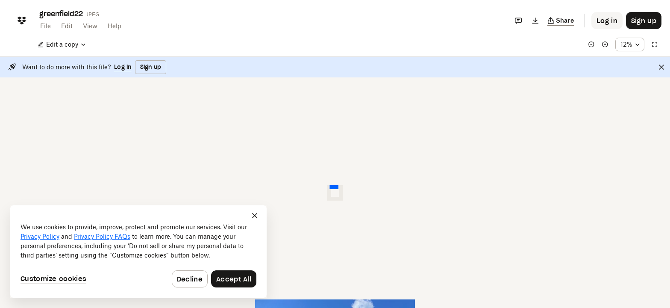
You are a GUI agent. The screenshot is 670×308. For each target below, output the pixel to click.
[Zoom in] (605, 44)
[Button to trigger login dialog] (607, 20)
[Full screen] (654, 44)
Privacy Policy (40, 236)
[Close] (661, 67)
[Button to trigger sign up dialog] (643, 20)
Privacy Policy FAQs (102, 236)
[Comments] (518, 20)
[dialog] (138, 251)
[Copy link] (561, 20)
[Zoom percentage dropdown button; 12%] (629, 44)
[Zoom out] (591, 44)
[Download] (535, 20)
